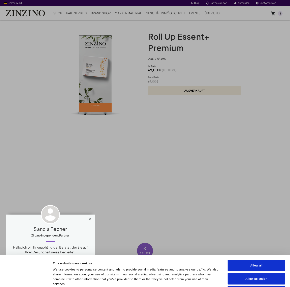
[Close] (90, 218)
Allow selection (256, 247)
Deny (256, 260)
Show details (228, 279)
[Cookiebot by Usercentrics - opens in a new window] (26, 279)
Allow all (256, 234)
